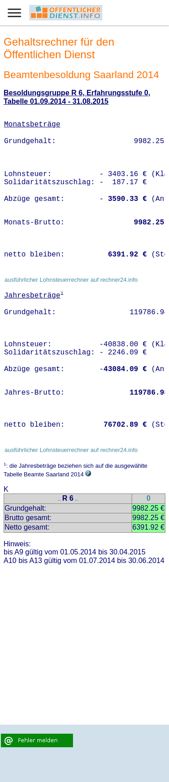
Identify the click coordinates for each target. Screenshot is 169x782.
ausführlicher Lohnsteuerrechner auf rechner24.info (71, 279)
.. (59, 499)
